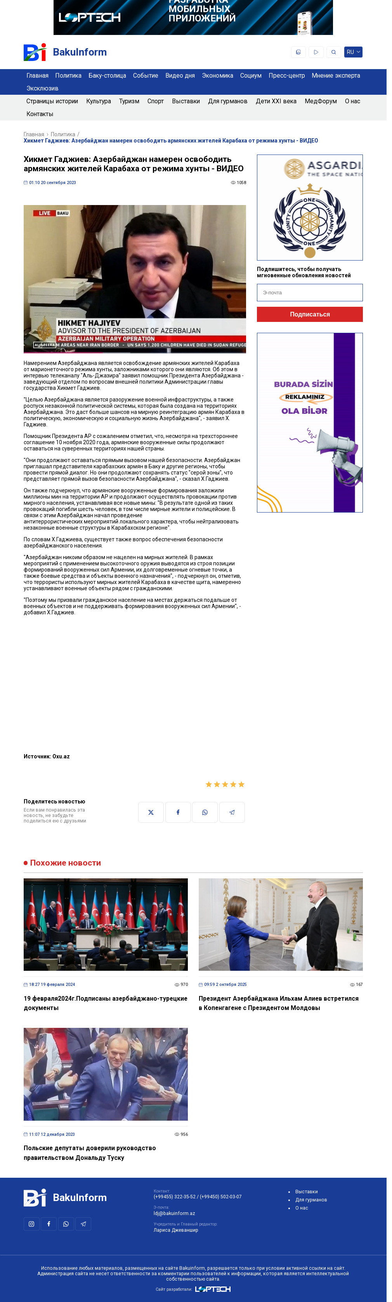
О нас (352, 101)
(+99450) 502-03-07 (221, 1196)
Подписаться (310, 314)
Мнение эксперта (336, 75)
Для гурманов (228, 101)
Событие (145, 75)
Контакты (40, 114)
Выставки (186, 101)
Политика (68, 75)
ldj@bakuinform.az (174, 1213)
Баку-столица (107, 75)
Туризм (129, 101)
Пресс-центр (287, 75)
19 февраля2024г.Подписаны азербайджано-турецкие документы (105, 1003)
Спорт (155, 101)
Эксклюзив (42, 88)
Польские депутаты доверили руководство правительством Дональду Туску (90, 1152)
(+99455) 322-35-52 (175, 1196)
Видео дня (180, 75)
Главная (37, 75)
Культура (98, 101)
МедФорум (321, 101)
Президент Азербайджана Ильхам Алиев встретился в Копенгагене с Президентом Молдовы (279, 1003)
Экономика (217, 75)
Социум (251, 75)
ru (353, 53)
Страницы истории (52, 101)
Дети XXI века (276, 101)
